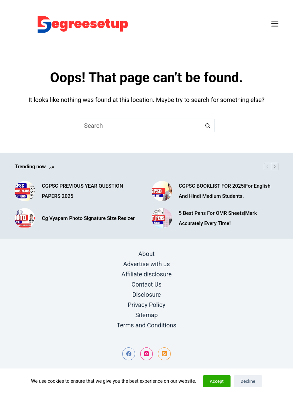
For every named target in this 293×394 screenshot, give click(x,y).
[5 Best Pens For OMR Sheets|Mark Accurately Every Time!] (162, 218)
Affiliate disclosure (146, 274)
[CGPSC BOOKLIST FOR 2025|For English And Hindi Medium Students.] (162, 191)
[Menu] (274, 23)
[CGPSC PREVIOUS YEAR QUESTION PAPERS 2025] (25, 191)
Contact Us (146, 284)
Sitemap (146, 315)
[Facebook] (128, 353)
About (147, 253)
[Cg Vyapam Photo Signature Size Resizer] (25, 218)
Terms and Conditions (147, 325)
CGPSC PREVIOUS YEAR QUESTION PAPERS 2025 (82, 191)
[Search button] (208, 125)
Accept (217, 381)
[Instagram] (146, 353)
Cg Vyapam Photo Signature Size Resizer (88, 218)
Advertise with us (146, 264)
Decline (248, 381)
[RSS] (164, 353)
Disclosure (146, 294)
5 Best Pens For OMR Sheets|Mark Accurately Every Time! (218, 218)
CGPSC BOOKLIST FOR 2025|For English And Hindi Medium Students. (225, 191)
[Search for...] (140, 125)
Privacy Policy (146, 304)
